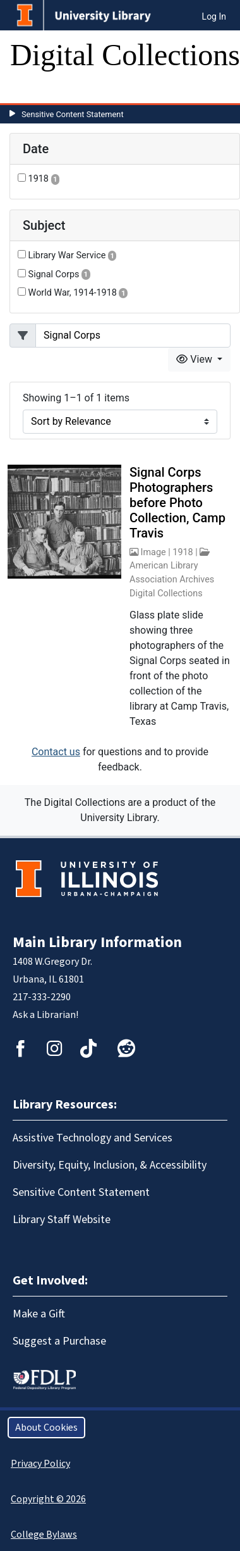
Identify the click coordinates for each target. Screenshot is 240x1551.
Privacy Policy (40, 1464)
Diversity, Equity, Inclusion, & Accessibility (110, 1165)
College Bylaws (44, 1535)
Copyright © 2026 (48, 1499)
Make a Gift (39, 1314)
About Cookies (46, 1428)
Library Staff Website (62, 1220)
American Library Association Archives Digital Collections (171, 579)
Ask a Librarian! (45, 1015)
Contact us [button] (56, 752)
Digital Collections (125, 55)
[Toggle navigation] (27, 90)
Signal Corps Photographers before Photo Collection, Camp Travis (177, 503)
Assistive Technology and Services (92, 1138)
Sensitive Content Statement (72, 114)
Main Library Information (97, 942)
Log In (214, 16)
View (195, 359)
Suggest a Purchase (59, 1341)
